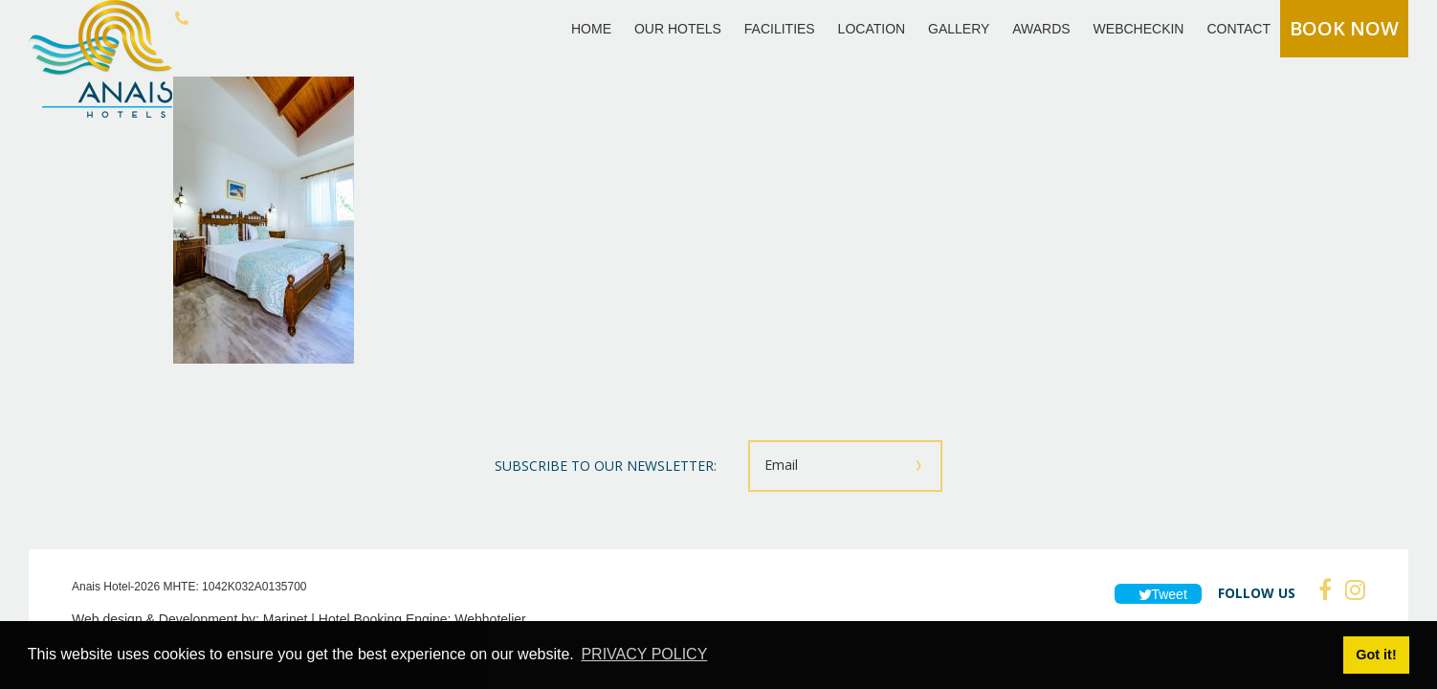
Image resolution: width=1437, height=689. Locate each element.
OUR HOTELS (677, 28)
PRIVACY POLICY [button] (644, 654)
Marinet (285, 619)
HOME (591, 28)
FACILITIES (779, 28)
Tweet (1158, 594)
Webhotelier (489, 619)
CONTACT (1238, 28)
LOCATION (872, 28)
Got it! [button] (1376, 654)
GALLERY (958, 28)
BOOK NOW (1344, 28)
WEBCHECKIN (1139, 28)
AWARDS (1041, 28)
